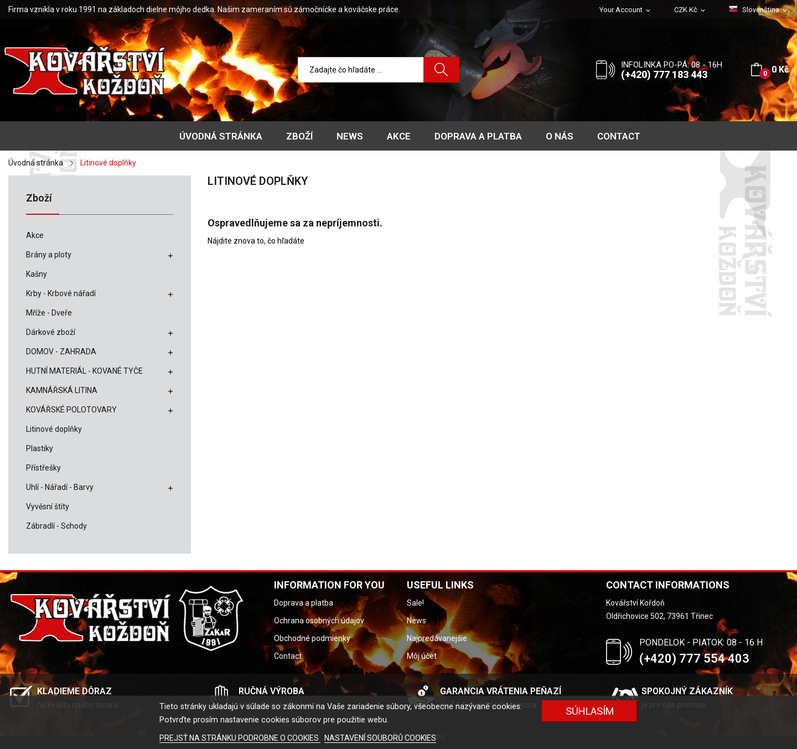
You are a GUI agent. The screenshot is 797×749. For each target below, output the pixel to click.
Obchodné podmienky (312, 638)
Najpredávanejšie (437, 638)
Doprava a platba (303, 602)
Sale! (415, 602)
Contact (288, 656)
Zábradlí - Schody (56, 525)
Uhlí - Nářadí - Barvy (60, 487)
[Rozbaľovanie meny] (690, 10)
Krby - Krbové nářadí (61, 293)
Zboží (39, 198)
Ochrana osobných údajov (319, 620)
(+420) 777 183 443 (664, 74)
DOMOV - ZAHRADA (61, 351)
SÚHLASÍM (590, 711)
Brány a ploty (48, 254)
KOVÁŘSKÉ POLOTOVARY (71, 409)
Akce (35, 235)
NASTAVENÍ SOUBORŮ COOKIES (380, 737)
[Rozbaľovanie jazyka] (759, 10)
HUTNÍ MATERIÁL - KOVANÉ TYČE (84, 370)
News (416, 620)
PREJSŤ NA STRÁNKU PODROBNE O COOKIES (239, 737)
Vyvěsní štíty (47, 506)
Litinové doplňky (54, 429)
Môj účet (422, 656)
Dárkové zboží (50, 332)
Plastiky (39, 448)
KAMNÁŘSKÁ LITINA (61, 390)
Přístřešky (43, 467)
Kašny (36, 274)
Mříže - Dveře (49, 312)
